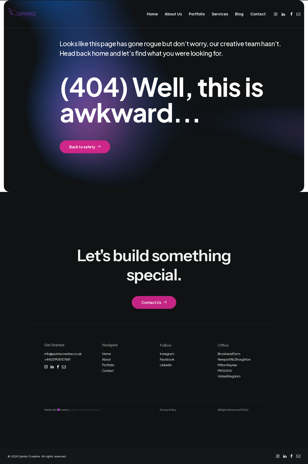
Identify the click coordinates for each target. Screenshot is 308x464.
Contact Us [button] (154, 302)
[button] (276, 14)
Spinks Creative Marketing (84, 409)
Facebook (167, 359)
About (106, 359)
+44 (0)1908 (57, 359)
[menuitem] (152, 14)
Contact (258, 14)
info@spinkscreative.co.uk (62, 354)
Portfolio (197, 14)
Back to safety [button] (85, 146)
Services (220, 14)
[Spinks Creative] (24, 14)
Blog (239, 14)
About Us (173, 14)
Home (152, 14)
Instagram (167, 354)
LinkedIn (166, 365)
